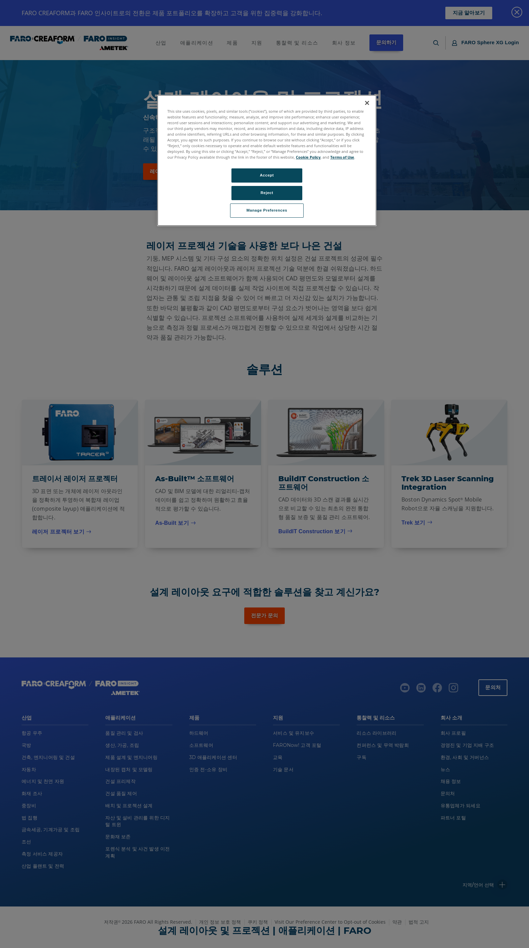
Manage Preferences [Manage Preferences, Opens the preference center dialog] (267, 210)
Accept (267, 175)
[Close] (367, 103)
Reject (266, 193)
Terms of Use (342, 157)
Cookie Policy (308, 157)
